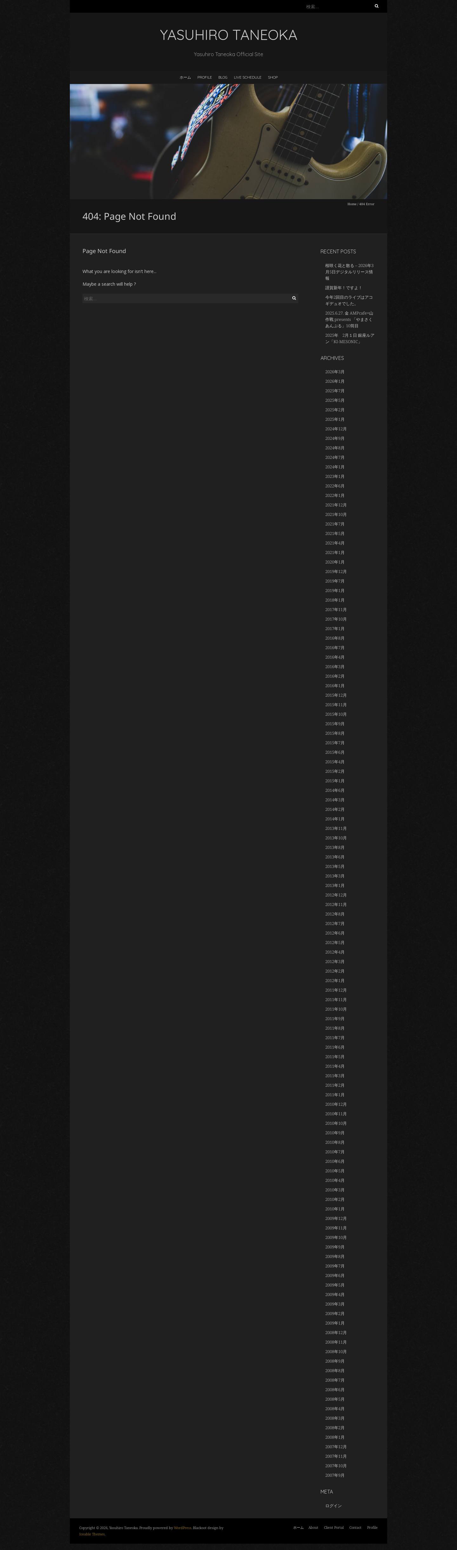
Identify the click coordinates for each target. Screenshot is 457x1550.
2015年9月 (335, 723)
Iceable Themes (92, 1534)
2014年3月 (335, 800)
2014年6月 (335, 790)
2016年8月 (335, 638)
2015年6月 (335, 752)
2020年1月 (335, 562)
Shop (273, 77)
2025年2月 (335, 410)
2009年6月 (335, 1275)
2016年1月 (335, 685)
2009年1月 (335, 1323)
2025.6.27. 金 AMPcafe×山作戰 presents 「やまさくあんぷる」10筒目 (349, 319)
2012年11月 (336, 904)
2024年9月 (335, 438)
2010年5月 (335, 1171)
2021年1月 (335, 552)
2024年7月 (335, 457)
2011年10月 (336, 1009)
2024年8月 (335, 448)
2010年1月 (335, 1209)
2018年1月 (335, 600)
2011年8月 (335, 1028)
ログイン (333, 1505)
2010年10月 (336, 1123)
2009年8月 (335, 1256)
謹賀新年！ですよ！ (343, 287)
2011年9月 (335, 1018)
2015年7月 (335, 743)
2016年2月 (335, 676)
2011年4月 (335, 1066)
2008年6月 (335, 1389)
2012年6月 (335, 933)
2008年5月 (335, 1399)
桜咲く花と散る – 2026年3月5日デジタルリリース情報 (349, 272)
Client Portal (334, 1527)
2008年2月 (335, 1427)
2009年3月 (335, 1304)
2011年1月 (335, 1094)
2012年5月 (335, 942)
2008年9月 (335, 1361)
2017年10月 (336, 619)
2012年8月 (335, 914)
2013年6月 (335, 857)
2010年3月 (335, 1190)
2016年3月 (335, 666)
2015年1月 (335, 781)
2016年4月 (335, 657)
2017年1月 (335, 628)
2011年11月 (336, 999)
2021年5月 (335, 533)
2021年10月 (336, 514)
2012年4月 (335, 952)
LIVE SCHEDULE (248, 77)
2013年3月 (335, 876)
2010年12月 (336, 1104)
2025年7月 (335, 391)
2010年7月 (335, 1152)
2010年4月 (335, 1180)
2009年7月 (335, 1266)
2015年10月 (336, 714)
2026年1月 (335, 381)
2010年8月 (335, 1142)
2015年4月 (335, 762)
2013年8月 (335, 847)
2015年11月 (336, 704)
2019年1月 (335, 590)
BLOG (223, 77)
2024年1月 (335, 467)
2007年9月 (335, 1475)
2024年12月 (336, 429)
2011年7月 (335, 1037)
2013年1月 (335, 885)
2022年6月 (335, 486)
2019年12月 (336, 571)
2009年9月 (335, 1247)
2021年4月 (335, 543)
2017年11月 (336, 609)
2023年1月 (335, 476)
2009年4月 (335, 1294)
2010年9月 (335, 1133)
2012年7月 (335, 923)
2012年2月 (335, 971)
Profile (204, 77)
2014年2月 (335, 809)
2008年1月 (335, 1437)
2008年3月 (335, 1418)
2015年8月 (335, 733)
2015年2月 (335, 771)
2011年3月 (335, 1075)
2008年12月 (336, 1332)
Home (352, 204)
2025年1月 (335, 419)
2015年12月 (336, 695)
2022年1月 (335, 495)
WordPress (182, 1527)
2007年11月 (336, 1456)
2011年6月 (335, 1047)
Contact (355, 1527)
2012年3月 (335, 961)
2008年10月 (336, 1351)
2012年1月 (335, 980)
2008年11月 (336, 1342)
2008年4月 (335, 1408)
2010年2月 (335, 1199)
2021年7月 (335, 524)
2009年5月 (335, 1285)
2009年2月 (335, 1313)
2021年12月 (336, 505)
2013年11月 (336, 828)
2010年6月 (335, 1161)
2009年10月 (336, 1237)
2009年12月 (336, 1218)
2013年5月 (335, 866)
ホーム (185, 77)
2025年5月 (335, 400)
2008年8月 (335, 1370)
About (313, 1527)
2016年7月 (335, 647)
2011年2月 (335, 1085)
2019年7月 (335, 581)
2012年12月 (336, 895)
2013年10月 (336, 838)
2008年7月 (335, 1380)
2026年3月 (335, 371)
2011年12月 (336, 990)
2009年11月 (336, 1228)
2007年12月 (336, 1446)
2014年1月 (335, 819)
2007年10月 (336, 1466)
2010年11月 (336, 1114)
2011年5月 (335, 1056)
